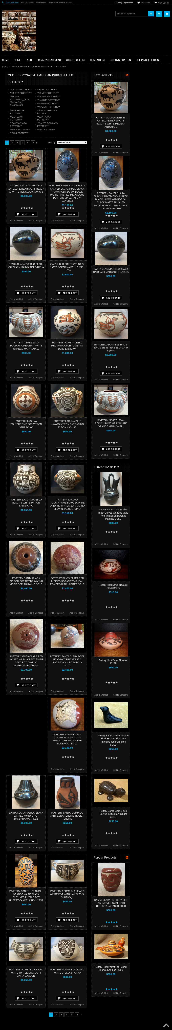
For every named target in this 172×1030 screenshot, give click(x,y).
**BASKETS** (10, 88)
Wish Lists (145, 3)
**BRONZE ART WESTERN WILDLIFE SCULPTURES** (21, 109)
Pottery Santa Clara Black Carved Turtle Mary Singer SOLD (152, 814)
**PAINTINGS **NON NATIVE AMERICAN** (17, 95)
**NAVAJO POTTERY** (88, 107)
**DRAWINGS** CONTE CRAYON (19, 117)
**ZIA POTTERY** (85, 129)
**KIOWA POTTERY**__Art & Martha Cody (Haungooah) (59, 100)
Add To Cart (65, 214)
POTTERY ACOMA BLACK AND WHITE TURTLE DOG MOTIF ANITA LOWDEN (65, 972)
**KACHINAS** (11, 128)
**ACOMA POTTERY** (60, 89)
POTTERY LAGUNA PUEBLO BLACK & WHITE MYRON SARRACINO (65, 502)
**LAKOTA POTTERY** (88, 100)
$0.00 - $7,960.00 (12, 206)
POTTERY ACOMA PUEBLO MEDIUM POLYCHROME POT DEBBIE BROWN (107, 345)
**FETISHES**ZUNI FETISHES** (19, 122)
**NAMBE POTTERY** (88, 103)
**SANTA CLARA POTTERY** (57, 124)
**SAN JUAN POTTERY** (55, 118)
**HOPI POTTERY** (86, 89)
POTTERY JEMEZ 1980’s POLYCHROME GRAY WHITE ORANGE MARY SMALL (65, 345)
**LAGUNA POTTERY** (88, 96)
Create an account (64, 3)
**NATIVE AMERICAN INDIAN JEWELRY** (17, 144)
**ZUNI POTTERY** (59, 133)
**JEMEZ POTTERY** (87, 93)
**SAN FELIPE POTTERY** (56, 112)
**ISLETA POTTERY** (60, 93)
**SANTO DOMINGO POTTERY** (87, 124)
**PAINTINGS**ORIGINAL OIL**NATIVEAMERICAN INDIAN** (20, 152)
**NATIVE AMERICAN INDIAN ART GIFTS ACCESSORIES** (20, 135)
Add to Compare (75, 220)
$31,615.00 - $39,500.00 (15, 229)
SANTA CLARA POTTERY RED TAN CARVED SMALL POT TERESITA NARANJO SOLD (150, 903)
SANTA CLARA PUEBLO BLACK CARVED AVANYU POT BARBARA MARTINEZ (65, 815)
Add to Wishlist (55, 220)
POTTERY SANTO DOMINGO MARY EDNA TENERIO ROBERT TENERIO (106, 815)
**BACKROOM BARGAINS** (17, 83)
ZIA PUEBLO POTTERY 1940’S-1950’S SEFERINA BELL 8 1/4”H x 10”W (106, 267)
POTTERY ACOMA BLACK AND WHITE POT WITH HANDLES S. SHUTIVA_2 (106, 894)
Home (5, 67)
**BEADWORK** (11, 103)
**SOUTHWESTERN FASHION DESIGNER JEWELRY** (18, 169)
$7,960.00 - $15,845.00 (14, 212)
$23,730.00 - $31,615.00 (15, 223)
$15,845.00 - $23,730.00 (15, 218)
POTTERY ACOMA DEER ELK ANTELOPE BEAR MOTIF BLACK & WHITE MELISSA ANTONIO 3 (65, 188)
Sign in (52, 3)
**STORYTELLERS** (13, 185)
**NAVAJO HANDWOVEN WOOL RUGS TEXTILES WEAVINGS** (19, 161)
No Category (9, 191)
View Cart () (163, 3)
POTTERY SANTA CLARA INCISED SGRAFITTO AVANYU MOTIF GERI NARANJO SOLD (65, 581)
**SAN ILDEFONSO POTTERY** (86, 112)
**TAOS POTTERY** (59, 129)
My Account (41, 3)
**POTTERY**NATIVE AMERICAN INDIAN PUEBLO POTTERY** (19, 178)
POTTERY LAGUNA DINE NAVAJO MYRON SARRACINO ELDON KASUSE (106, 424)
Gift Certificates (27, 3)
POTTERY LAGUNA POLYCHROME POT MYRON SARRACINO (65, 424)
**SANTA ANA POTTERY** (83, 118)
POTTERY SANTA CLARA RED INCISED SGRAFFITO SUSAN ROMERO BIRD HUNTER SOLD (106, 581)
